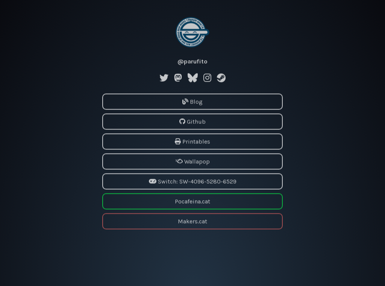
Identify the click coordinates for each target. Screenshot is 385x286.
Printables (192, 141)
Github (192, 121)
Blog (192, 101)
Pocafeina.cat (192, 201)
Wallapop (193, 161)
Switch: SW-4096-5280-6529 (192, 181)
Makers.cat (192, 221)
